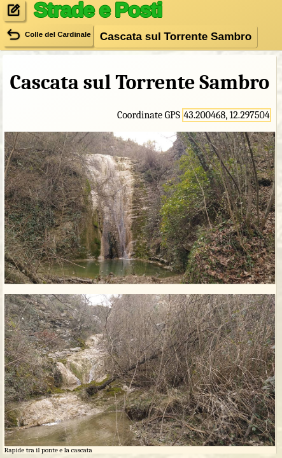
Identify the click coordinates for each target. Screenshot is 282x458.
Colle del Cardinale (47, 35)
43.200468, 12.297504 (226, 115)
